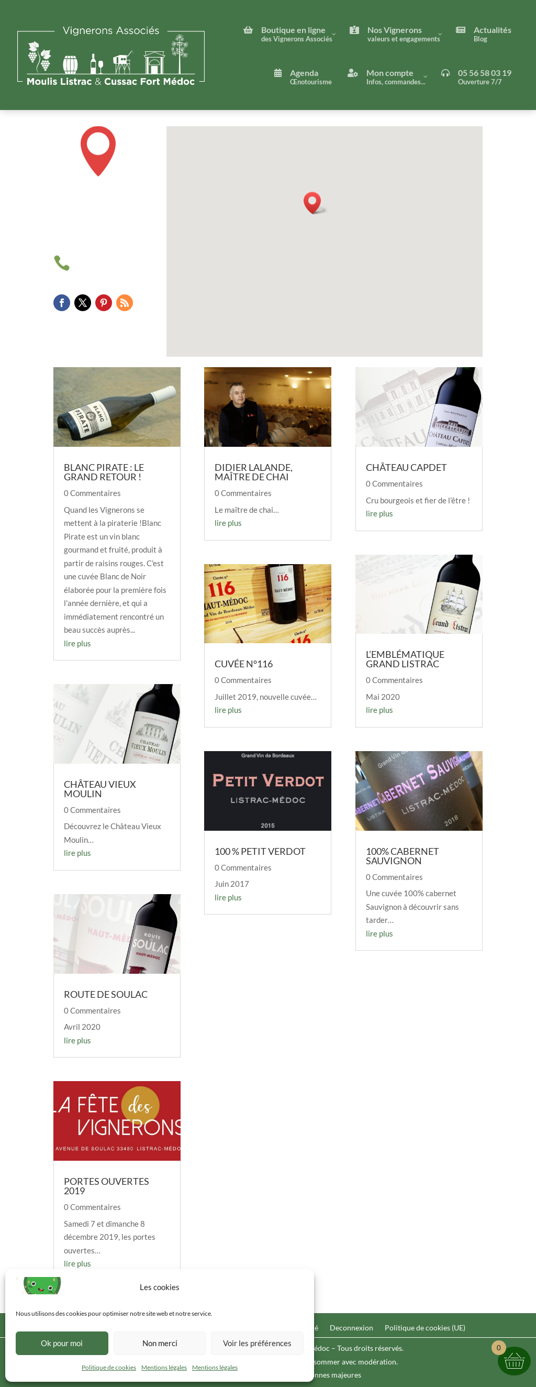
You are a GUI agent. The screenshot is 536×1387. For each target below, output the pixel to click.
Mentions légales (164, 1367)
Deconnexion (351, 1328)
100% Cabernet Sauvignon (402, 855)
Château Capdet (406, 467)
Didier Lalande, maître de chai (254, 471)
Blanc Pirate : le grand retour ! (104, 471)
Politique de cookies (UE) (425, 1328)
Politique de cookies (109, 1367)
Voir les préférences (257, 1343)
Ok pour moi (62, 1343)
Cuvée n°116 (244, 663)
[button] (316, 203)
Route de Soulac (106, 994)
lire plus (77, 643)
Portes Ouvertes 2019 (106, 1185)
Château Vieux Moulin (100, 788)
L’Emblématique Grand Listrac (405, 658)
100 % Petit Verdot (260, 851)
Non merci (159, 1343)
